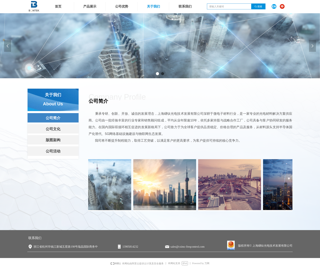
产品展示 (89, 6)
